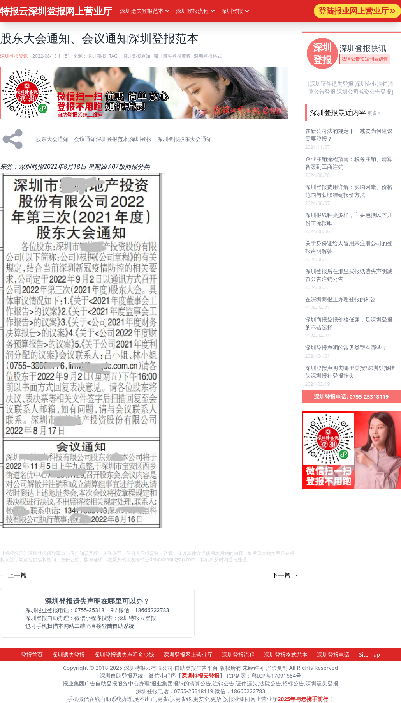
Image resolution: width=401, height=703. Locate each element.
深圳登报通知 (136, 56)
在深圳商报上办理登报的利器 (340, 299)
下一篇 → (285, 575)
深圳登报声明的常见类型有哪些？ (346, 347)
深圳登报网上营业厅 (188, 654)
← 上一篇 (13, 575)
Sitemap (369, 654)
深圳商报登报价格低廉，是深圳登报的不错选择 (348, 323)
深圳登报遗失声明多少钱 (124, 654)
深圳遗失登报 (68, 654)
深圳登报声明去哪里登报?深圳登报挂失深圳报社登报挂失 (350, 371)
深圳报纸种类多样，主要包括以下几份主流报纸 (348, 218)
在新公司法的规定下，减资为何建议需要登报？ (348, 134)
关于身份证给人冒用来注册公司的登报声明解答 (348, 246)
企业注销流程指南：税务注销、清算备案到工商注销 (348, 162)
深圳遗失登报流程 (172, 56)
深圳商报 (96, 56)
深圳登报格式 (208, 56)
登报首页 (32, 654)
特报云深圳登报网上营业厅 (56, 10)
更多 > (374, 113)
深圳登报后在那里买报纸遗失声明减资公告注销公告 (348, 275)
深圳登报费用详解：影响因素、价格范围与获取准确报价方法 (348, 190)
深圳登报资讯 (14, 56)
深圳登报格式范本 (286, 654)
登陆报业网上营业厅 (357, 10)
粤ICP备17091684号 (276, 675)
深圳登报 (236, 11)
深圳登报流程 (238, 654)
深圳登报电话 (333, 654)
